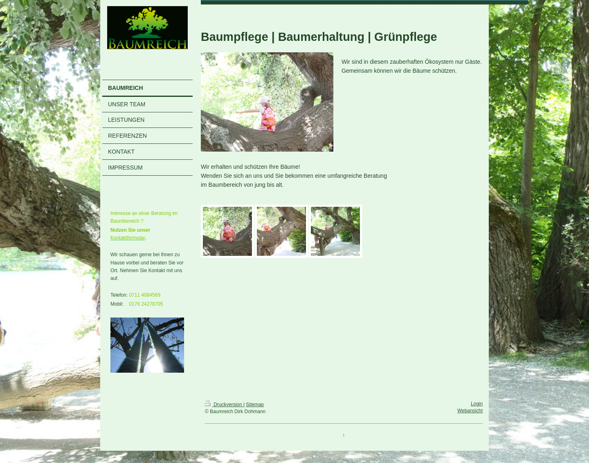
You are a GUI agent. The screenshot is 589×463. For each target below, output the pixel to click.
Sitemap (255, 404)
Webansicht (470, 411)
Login (477, 404)
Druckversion (224, 404)
